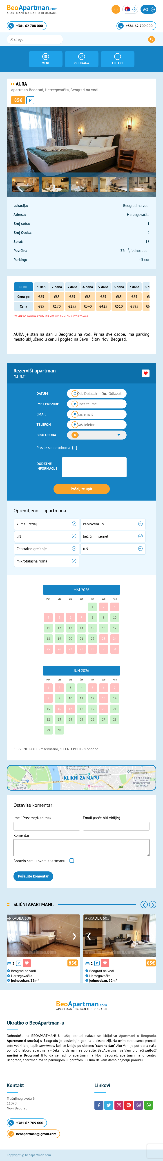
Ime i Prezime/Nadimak (32, 817)
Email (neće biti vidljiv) (101, 817)
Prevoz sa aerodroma (53, 447)
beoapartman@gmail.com (32, 1134)
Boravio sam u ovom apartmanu (39, 860)
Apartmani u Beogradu (137, 1035)
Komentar (21, 835)
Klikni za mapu (81, 778)
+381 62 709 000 (25, 1123)
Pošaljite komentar (33, 876)
